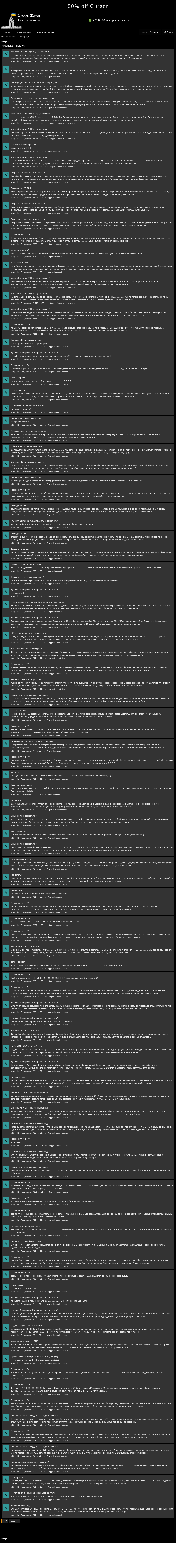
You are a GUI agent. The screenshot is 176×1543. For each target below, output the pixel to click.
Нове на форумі (23, 32)
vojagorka (15, 61)
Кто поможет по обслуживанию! (26, 1226)
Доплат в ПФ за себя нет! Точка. (26, 1241)
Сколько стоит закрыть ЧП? (24, 816)
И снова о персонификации (24, 144)
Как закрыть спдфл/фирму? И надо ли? (30, 52)
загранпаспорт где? (20, 250)
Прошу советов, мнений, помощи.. (27, 564)
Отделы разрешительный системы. (28, 1325)
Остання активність (9, 37)
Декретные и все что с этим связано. (28, 172)
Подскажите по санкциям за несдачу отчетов (32, 98)
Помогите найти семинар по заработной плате (33, 1493)
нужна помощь (18, 1077)
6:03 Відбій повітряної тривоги (110, 20)
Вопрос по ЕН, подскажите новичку (28, 340)
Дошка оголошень (45, 32)
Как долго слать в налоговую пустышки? (30, 1462)
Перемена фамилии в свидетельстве (28, 431)
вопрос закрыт (18, 962)
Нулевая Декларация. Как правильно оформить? (34, 352)
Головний (57, 77)
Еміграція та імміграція (65, 123)
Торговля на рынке (20, 549)
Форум (6, 32)
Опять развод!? (18, 1477)
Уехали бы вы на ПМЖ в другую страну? (30, 113)
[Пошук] (168, 32)
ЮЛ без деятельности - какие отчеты (28, 633)
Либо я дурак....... (19, 890)
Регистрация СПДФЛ (21, 188)
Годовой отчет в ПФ (20, 234)
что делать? (16, 772)
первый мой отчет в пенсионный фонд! (29, 695)
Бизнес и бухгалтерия (21, 785)
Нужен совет (17, 1285)
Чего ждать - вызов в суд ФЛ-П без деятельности (34, 1415)
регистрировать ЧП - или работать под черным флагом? (38, 602)
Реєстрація (24, 37)
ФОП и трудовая (19, 710)
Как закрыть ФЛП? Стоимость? (25, 946)
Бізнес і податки (61, 61)
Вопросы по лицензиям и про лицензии (30, 1092)
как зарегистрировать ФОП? (24, 1341)
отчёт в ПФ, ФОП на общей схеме (27, 1046)
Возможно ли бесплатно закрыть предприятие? (33, 741)
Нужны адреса (18, 377)
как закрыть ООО (19, 831)
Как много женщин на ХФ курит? (26, 648)
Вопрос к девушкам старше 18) (26, 679)
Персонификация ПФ (21, 859)
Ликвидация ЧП (18, 505)
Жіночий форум (60, 658)
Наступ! (13, 1521)
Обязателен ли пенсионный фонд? (27, 406)
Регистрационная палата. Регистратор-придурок (34, 82)
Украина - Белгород (20, 1505)
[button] (12, 32)
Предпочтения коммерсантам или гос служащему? (35, 1356)
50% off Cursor (88, 6)
